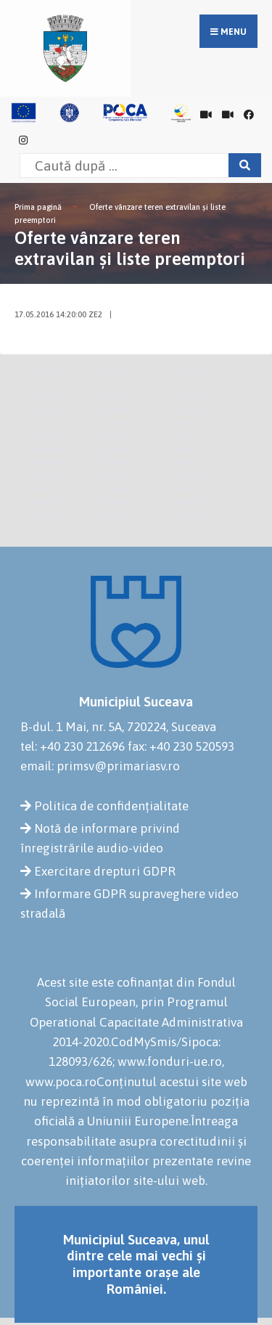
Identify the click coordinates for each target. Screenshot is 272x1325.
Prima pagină (38, 207)
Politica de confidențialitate (111, 806)
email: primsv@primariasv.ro (100, 766)
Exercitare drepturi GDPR (105, 871)
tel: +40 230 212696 (72, 746)
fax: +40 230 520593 (181, 746)
